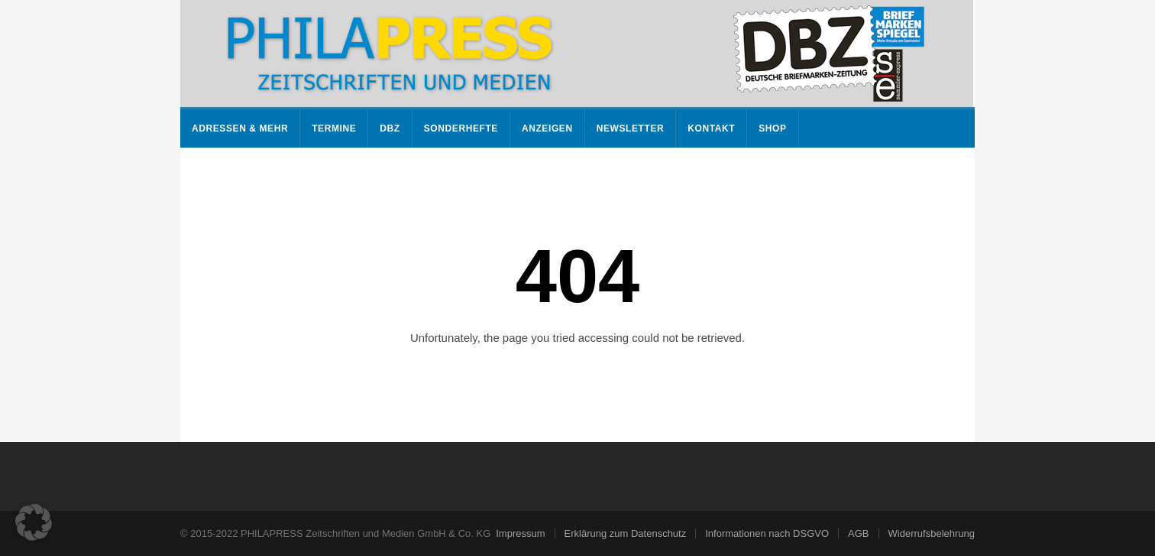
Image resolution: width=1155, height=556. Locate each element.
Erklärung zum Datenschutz (626, 533)
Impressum (520, 533)
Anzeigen (547, 128)
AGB (858, 533)
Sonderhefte (461, 128)
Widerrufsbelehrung (931, 533)
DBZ (390, 128)
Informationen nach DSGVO (767, 533)
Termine (334, 128)
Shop (772, 128)
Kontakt (711, 128)
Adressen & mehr (240, 128)
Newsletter (631, 128)
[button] (33, 522)
